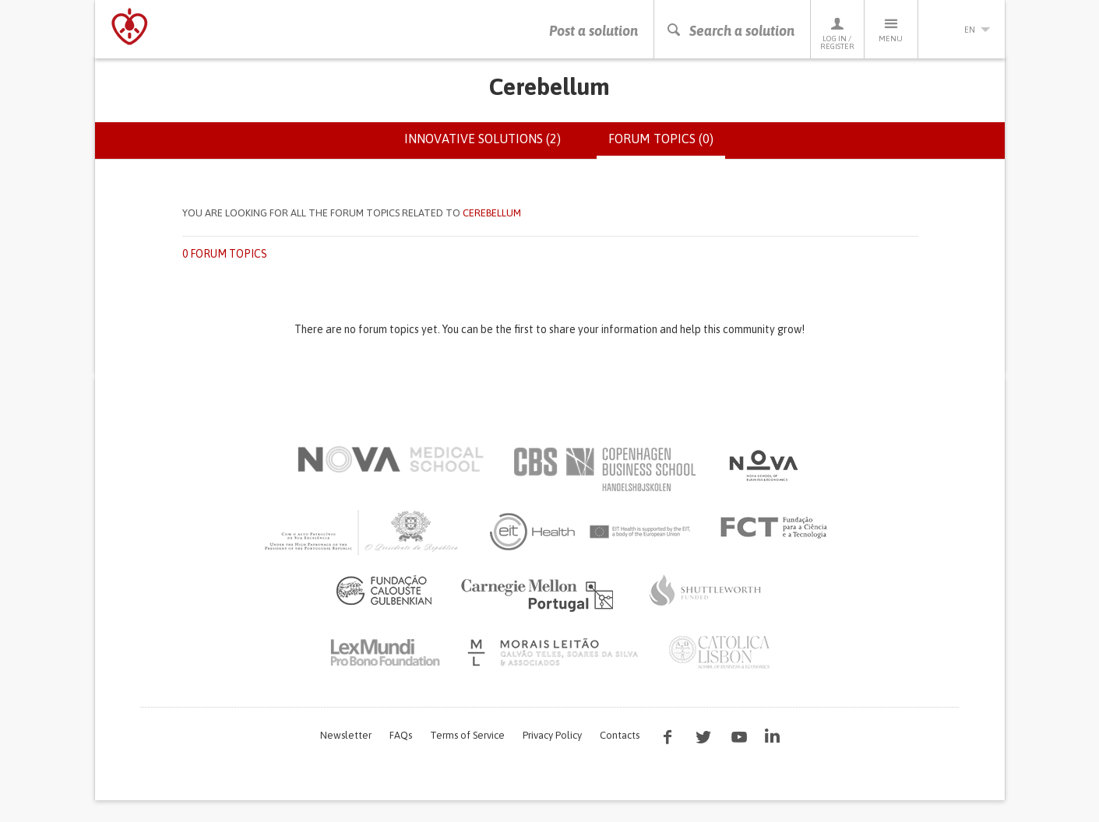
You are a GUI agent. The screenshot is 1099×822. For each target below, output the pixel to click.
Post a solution (593, 31)
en (962, 29)
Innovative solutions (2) (482, 139)
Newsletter (346, 735)
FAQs (400, 735)
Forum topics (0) (666, 145)
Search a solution (730, 31)
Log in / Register (837, 33)
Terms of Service (467, 735)
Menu (891, 29)
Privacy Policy (552, 735)
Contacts (619, 735)
